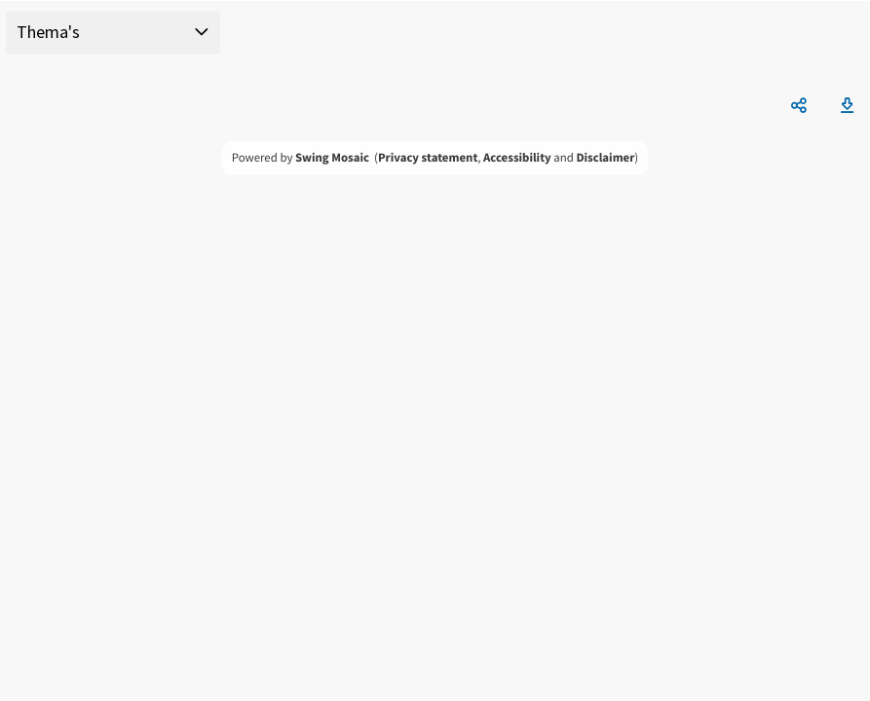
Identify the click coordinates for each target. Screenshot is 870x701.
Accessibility (517, 158)
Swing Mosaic (332, 158)
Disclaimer (605, 158)
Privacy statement (427, 158)
